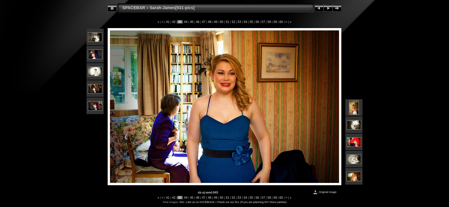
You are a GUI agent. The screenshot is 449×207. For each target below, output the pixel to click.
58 (269, 22)
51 (227, 22)
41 (167, 22)
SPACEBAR (133, 7)
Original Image (324, 192)
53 (239, 22)
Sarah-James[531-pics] (172, 7)
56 (257, 22)
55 (251, 22)
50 (221, 22)
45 (191, 22)
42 (173, 22)
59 (275, 22)
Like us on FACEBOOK (200, 202)
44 (185, 22)
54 (245, 22)
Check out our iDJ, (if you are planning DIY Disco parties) (252, 202)
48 (209, 22)
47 (203, 22)
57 (263, 22)
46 (197, 22)
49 (215, 22)
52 (233, 22)
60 (281, 22)
